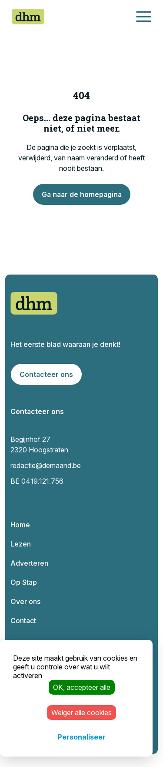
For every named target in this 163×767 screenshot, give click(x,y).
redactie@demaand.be (45, 465)
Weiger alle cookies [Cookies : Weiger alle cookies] (81, 712)
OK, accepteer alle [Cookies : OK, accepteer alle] (81, 687)
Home (20, 524)
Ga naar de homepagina (82, 194)
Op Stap (23, 582)
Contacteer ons (46, 374)
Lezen (20, 544)
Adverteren (29, 563)
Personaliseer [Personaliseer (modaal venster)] (81, 737)
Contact (23, 620)
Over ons (25, 601)
